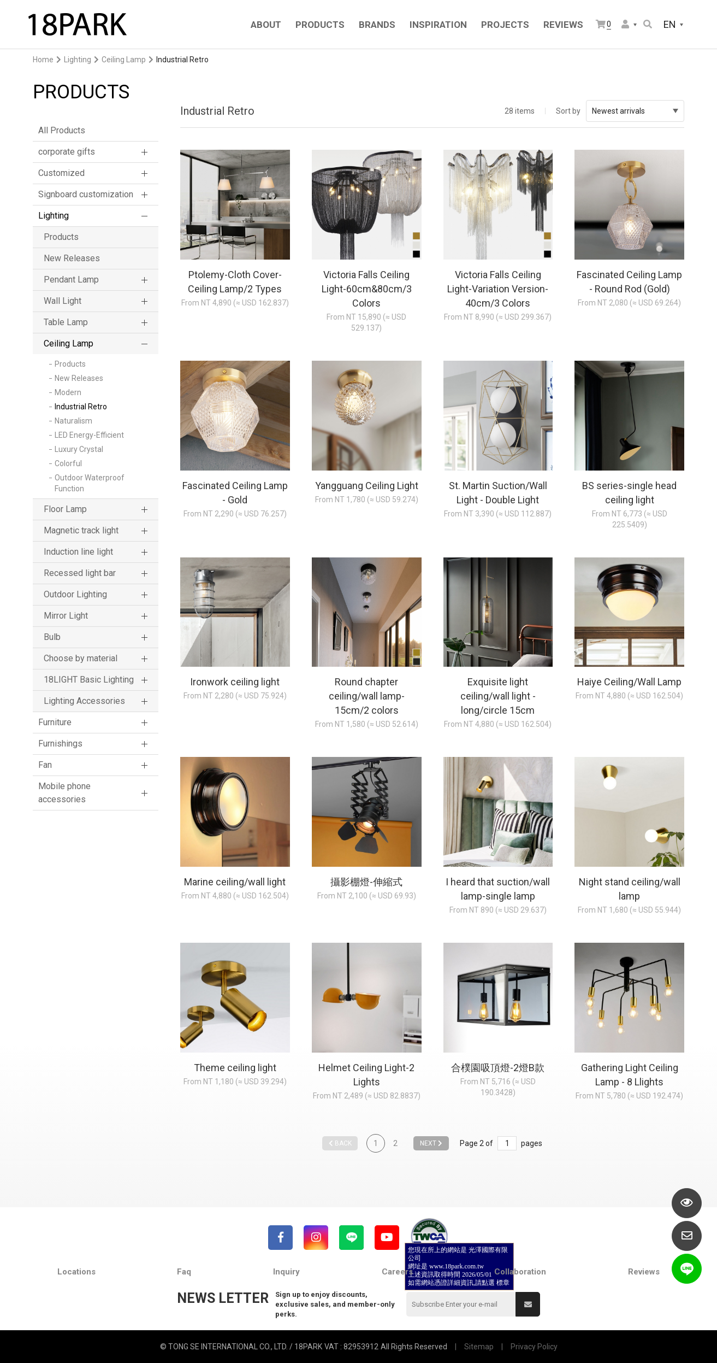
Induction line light (78, 552)
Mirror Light (66, 615)
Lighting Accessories (84, 701)
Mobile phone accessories (64, 792)
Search (647, 24)
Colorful (68, 463)
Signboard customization (85, 194)
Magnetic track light (81, 530)
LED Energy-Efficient (89, 435)
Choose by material (80, 658)
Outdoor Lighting (75, 594)
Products (61, 237)
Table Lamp (66, 322)
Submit (528, 1304)
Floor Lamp (65, 509)
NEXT (431, 1143)
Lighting (77, 59)
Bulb (52, 637)
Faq (184, 1272)
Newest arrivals (635, 111)
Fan (45, 765)
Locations (76, 1272)
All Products (61, 130)
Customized (61, 173)
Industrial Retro (81, 406)
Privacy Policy (534, 1346)
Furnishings (60, 743)
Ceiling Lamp (124, 59)
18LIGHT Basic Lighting (89, 679)
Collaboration (520, 1272)
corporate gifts (66, 151)
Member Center (625, 24)
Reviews (644, 1272)
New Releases (72, 258)
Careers (397, 1272)
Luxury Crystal (79, 449)
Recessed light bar (80, 573)
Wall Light (62, 301)
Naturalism (73, 420)
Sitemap (479, 1346)
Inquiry (286, 1272)
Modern (68, 392)
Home (43, 59)
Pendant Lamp (71, 279)
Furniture (55, 722)
